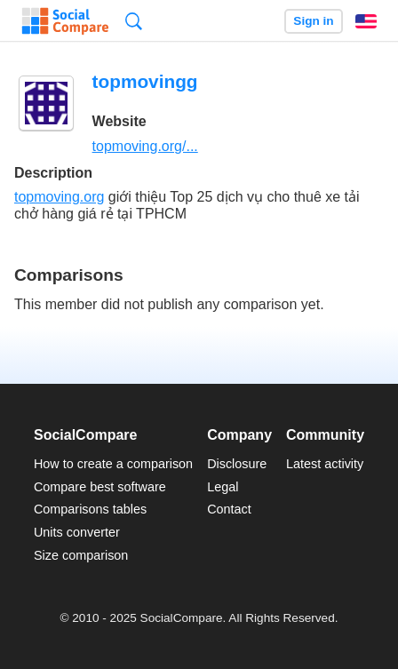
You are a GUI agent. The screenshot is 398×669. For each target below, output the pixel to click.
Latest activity (324, 464)
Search (133, 20)
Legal (222, 487)
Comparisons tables (90, 509)
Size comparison (81, 555)
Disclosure (237, 464)
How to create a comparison (113, 464)
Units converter (77, 532)
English (366, 21)
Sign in (313, 21)
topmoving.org (59, 196)
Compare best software (100, 487)
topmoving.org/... (145, 146)
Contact (229, 509)
